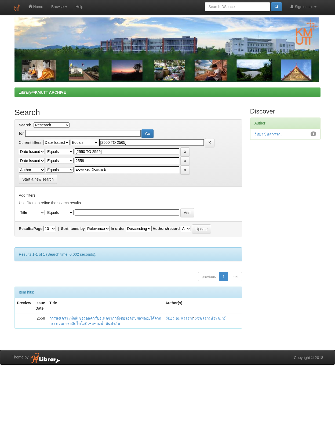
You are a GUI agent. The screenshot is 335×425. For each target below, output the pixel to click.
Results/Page (30, 228)
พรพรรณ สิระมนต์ (210, 318)
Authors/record (166, 228)
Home (35, 6)
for (21, 133)
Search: (25, 125)
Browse (59, 7)
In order (118, 228)
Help (79, 7)
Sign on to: (303, 6)
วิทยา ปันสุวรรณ (179, 318)
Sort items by (73, 228)
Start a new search (38, 179)
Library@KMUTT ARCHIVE (42, 92)
